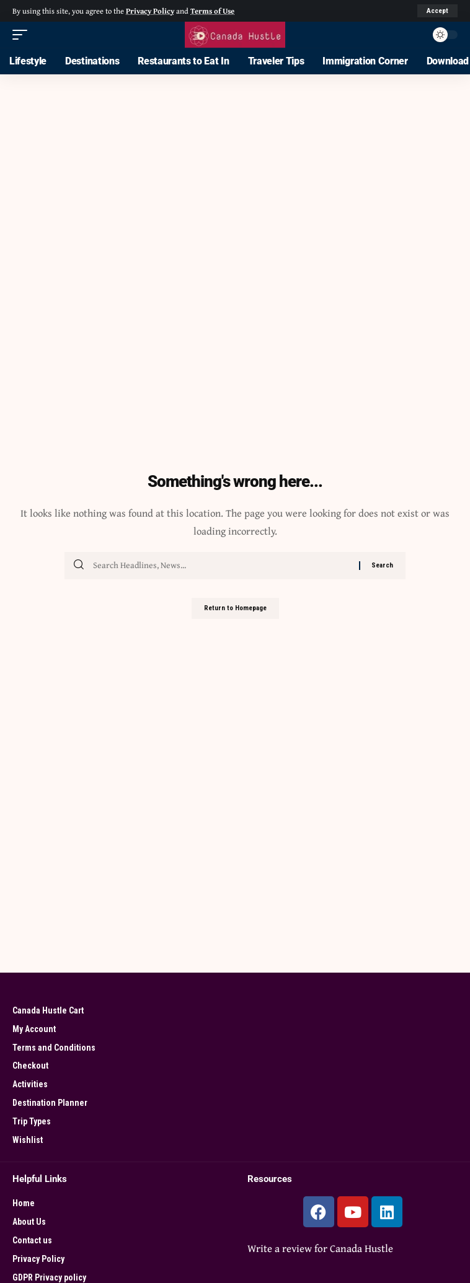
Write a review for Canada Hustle (320, 1248)
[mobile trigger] (22, 35)
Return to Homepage (235, 608)
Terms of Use (212, 11)
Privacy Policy (150, 11)
